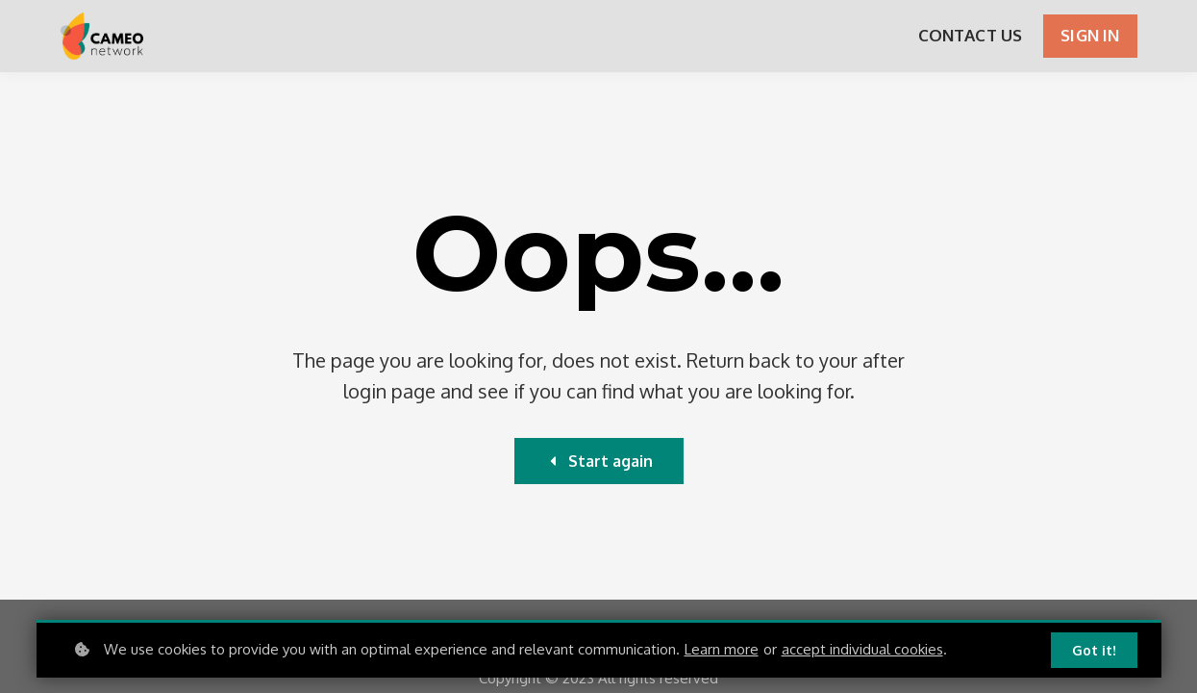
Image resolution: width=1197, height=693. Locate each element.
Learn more (722, 649)
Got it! (1094, 650)
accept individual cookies (862, 649)
